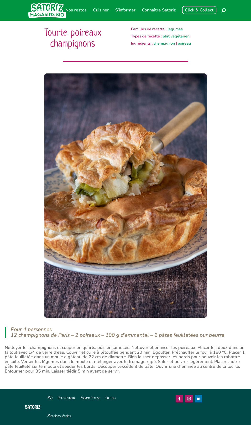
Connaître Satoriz (159, 10)
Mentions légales (59, 415)
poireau (184, 43)
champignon (164, 43)
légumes (175, 29)
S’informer (125, 10)
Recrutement (66, 397)
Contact (110, 397)
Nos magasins (45, 10)
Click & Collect (199, 10)
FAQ (49, 397)
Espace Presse (90, 397)
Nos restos (76, 10)
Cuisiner (101, 10)
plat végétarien (176, 36)
